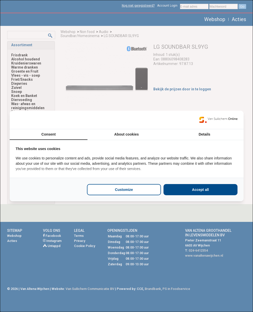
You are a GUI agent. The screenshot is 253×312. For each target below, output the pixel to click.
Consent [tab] (48, 134)
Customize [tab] (124, 190)
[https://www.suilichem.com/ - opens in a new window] (218, 120)
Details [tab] (204, 134)
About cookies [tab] (126, 134)
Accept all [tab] (200, 190)
